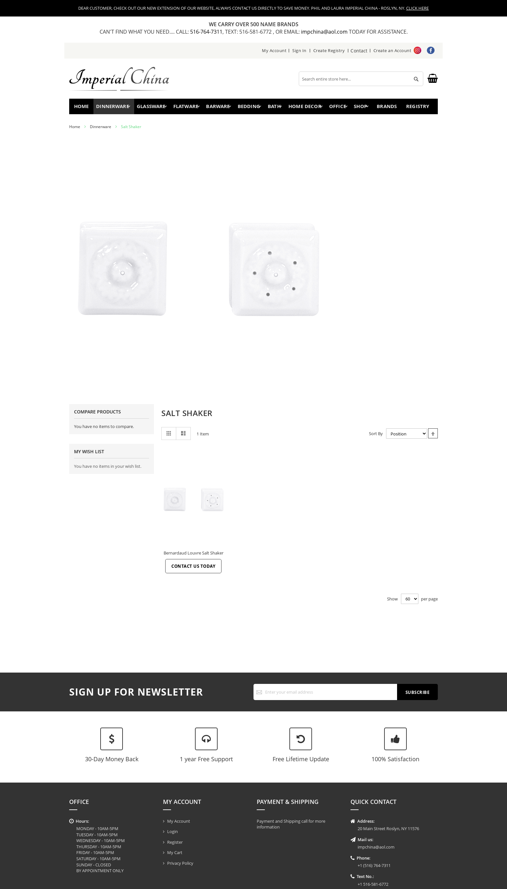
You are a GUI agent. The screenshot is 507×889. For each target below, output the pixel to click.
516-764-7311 (206, 31)
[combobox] (361, 78)
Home (83, 107)
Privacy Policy (180, 863)
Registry (418, 107)
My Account (275, 50)
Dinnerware (100, 129)
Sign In (300, 50)
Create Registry (330, 50)
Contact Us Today (193, 569)
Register (175, 842)
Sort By (376, 436)
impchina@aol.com (325, 31)
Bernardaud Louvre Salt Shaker (193, 555)
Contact (359, 50)
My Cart (174, 852)
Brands (384, 107)
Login (172, 831)
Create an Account (392, 50)
